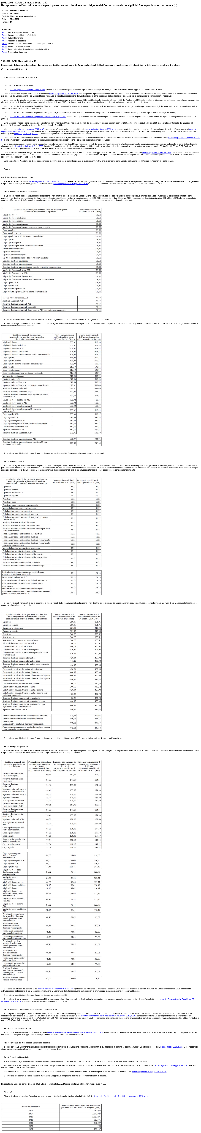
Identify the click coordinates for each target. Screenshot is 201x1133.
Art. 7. (5, 1043)
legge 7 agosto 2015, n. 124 (172, 1047)
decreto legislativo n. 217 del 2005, (63, 94)
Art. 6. (5, 1028)
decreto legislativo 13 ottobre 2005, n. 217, (28, 90)
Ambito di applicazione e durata (20, 177)
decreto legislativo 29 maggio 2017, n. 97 (70, 184)
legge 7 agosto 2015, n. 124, (26, 134)
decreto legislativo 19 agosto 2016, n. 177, (55, 989)
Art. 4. (5, 746)
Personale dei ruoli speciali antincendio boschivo (29, 1043)
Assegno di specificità (18, 746)
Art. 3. (5, 461)
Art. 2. (5, 192)
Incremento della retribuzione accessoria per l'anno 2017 (33, 1009)
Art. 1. (4, 177)
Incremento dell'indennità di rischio (23, 192)
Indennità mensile (16, 461)
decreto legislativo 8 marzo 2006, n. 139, (101, 129)
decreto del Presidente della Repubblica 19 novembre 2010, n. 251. (122, 1096)
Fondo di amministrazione (20, 1028)
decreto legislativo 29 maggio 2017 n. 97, (27, 129)
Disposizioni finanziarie (19, 1057)
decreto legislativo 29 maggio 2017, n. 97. (149, 1072)
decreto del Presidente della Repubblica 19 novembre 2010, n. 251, (38, 117)
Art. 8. (5, 1057)
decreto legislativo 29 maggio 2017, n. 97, (171, 1065)
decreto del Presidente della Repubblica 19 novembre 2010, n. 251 (108, 1016)
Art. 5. (5, 1009)
